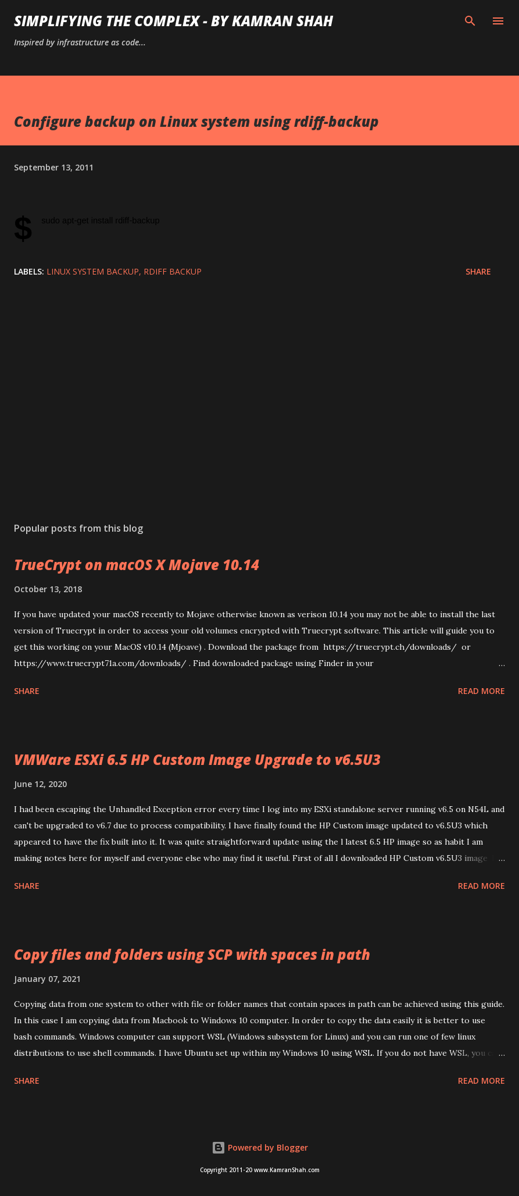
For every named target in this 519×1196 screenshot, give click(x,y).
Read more (481, 690)
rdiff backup (173, 271)
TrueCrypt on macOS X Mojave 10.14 (136, 564)
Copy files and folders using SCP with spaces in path (192, 954)
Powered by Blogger (260, 1147)
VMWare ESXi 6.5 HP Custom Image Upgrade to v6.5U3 (197, 759)
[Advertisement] (259, 403)
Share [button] (478, 271)
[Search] (470, 21)
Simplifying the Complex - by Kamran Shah (173, 20)
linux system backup (92, 271)
